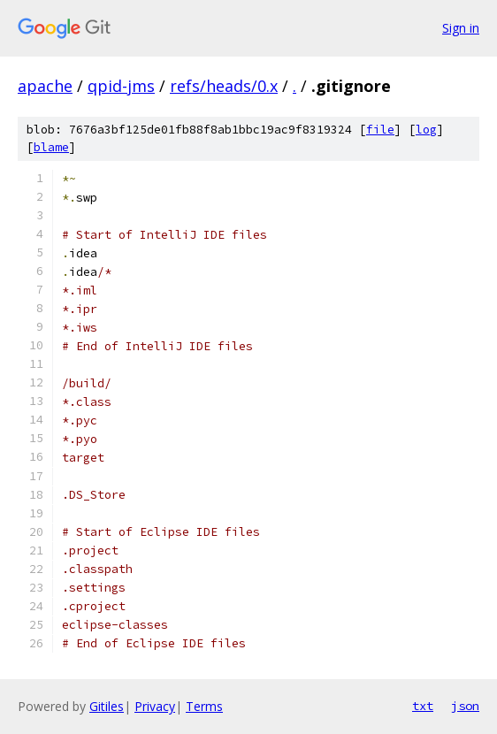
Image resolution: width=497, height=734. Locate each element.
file (380, 129)
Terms (204, 706)
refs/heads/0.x (224, 85)
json (465, 706)
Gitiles (106, 706)
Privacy (154, 706)
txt (422, 706)
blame (51, 147)
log (426, 129)
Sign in (460, 27)
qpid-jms (121, 85)
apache (45, 85)
